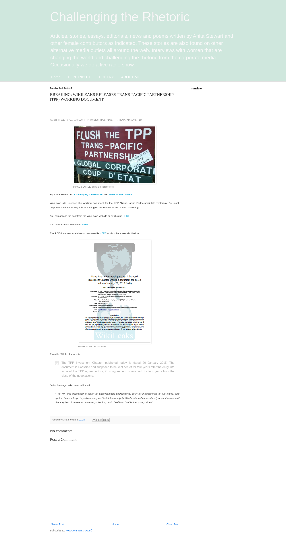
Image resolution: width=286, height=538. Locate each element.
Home (56, 77)
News (109, 120)
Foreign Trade (97, 120)
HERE (126, 216)
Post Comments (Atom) (79, 530)
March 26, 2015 (57, 120)
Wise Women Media (120, 194)
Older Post (173, 524)
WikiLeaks (131, 120)
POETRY (106, 77)
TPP (115, 120)
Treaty (121, 120)
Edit (141, 120)
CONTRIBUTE (80, 77)
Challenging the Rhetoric (120, 17)
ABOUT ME (130, 77)
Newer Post (57, 524)
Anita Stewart (77, 120)
